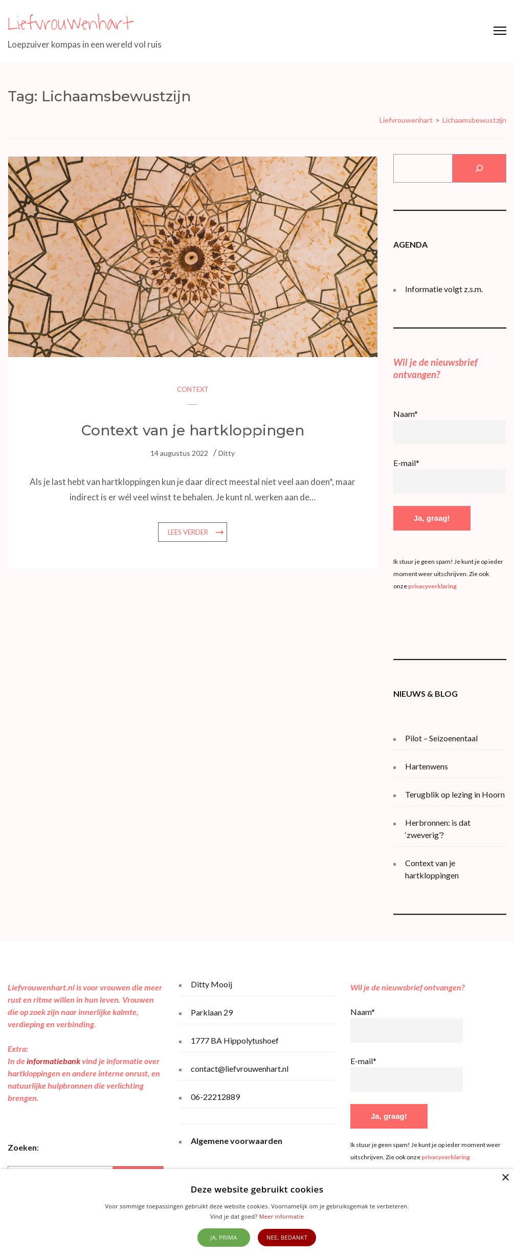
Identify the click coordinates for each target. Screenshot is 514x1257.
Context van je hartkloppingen (192, 430)
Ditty (226, 453)
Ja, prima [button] (223, 1237)
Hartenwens (426, 766)
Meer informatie (281, 1216)
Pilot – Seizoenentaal (441, 738)
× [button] (505, 1178)
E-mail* (406, 463)
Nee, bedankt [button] (286, 1237)
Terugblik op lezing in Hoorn (455, 794)
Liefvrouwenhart (70, 23)
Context (193, 389)
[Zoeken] (479, 168)
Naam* (405, 413)
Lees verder (188, 532)
